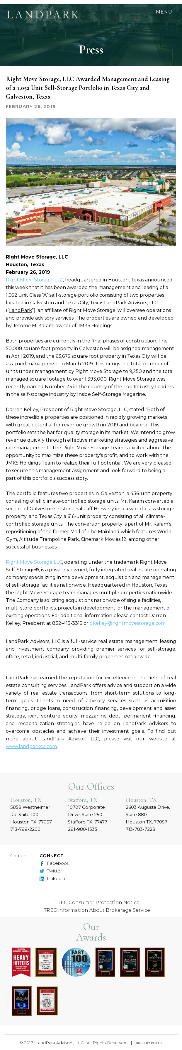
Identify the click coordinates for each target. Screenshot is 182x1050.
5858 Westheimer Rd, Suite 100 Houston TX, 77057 (31, 814)
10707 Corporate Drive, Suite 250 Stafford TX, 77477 (87, 814)
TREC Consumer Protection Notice (97, 902)
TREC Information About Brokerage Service (97, 910)
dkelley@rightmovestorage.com (128, 623)
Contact (19, 855)
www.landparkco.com (31, 746)
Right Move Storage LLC (34, 562)
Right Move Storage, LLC (34, 280)
